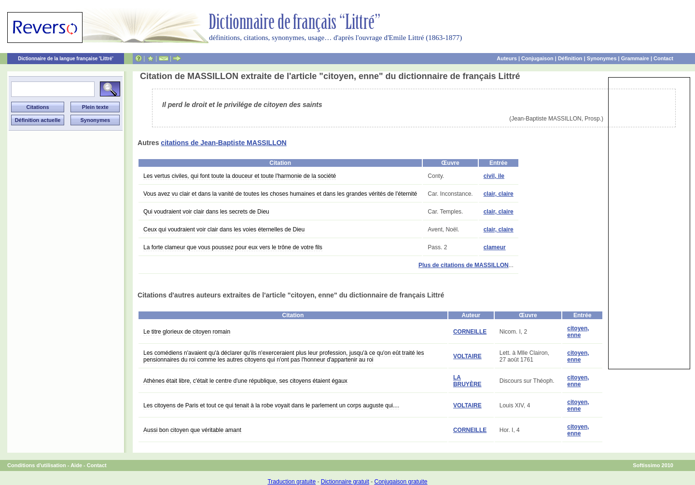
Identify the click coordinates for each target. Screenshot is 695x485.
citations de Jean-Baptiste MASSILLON (223, 143)
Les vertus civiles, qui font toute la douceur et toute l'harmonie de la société (239, 176)
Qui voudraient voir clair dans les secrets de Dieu (206, 211)
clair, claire (499, 193)
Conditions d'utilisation (36, 465)
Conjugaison (537, 58)
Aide (76, 465)
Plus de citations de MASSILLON (463, 265)
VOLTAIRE (467, 356)
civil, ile (494, 176)
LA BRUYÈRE (467, 381)
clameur (495, 247)
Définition (570, 58)
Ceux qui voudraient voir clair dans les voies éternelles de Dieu (224, 229)
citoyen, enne (578, 331)
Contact (663, 58)
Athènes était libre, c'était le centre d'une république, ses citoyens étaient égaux (245, 380)
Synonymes (602, 58)
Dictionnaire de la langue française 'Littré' (65, 58)
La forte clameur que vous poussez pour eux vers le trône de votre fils (232, 247)
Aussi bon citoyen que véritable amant (192, 430)
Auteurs (507, 58)
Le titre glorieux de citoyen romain (186, 331)
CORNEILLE (469, 331)
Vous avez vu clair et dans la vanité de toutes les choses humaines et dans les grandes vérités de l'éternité (280, 193)
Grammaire (635, 58)
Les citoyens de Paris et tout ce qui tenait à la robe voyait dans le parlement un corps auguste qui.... (271, 405)
